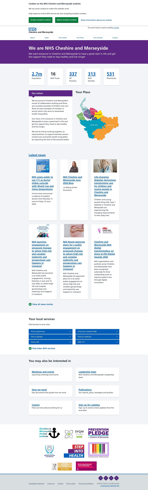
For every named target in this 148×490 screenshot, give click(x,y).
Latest (47, 38)
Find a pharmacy (51, 331)
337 (73, 74)
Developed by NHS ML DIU (110, 486)
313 (92, 74)
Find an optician (98, 337)
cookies (116, 28)
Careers (36, 405)
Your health (63, 38)
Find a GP (51, 342)
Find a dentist (51, 337)
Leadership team (87, 371)
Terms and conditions (86, 484)
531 (110, 74)
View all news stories (41, 304)
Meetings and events (43, 371)
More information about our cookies (96, 20)
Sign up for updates (89, 405)
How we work (39, 389)
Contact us (51, 484)
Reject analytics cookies (67, 20)
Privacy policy (71, 484)
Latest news (37, 155)
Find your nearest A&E (98, 331)
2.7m (37, 74)
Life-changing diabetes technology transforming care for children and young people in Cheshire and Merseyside (105, 186)
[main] (74, 232)
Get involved (98, 38)
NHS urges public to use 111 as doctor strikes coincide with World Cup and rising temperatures (43, 183)
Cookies (60, 484)
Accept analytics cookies (40, 20)
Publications (85, 389)
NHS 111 (98, 342)
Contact (115, 38)
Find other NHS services (42, 348)
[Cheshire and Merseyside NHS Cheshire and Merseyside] (41, 30)
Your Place (80, 38)
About (32, 38)
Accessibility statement (36, 484)
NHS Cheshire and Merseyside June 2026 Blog (72, 180)
